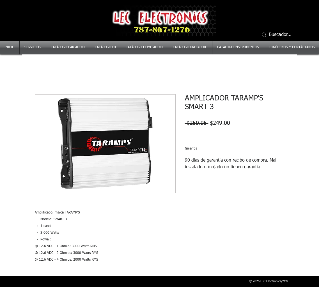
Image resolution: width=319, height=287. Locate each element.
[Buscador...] (279, 35)
